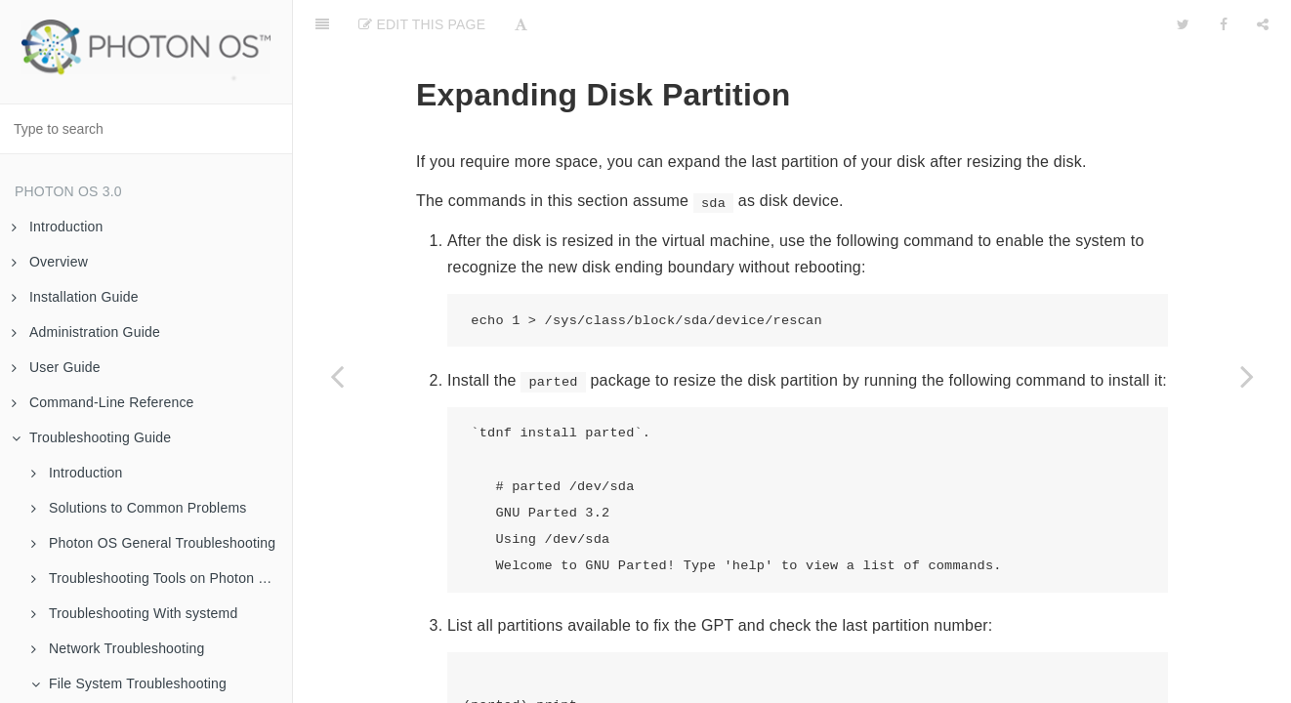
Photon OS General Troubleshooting (153, 543)
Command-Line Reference (103, 402)
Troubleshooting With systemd (134, 613)
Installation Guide (75, 297)
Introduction (58, 226)
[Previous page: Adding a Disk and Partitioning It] (337, 376)
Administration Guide (86, 332)
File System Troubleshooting (129, 683)
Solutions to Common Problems (138, 508)
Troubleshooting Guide (91, 437)
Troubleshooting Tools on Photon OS (154, 578)
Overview (50, 261)
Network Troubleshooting (117, 648)
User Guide (56, 367)
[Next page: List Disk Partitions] (1247, 376)
